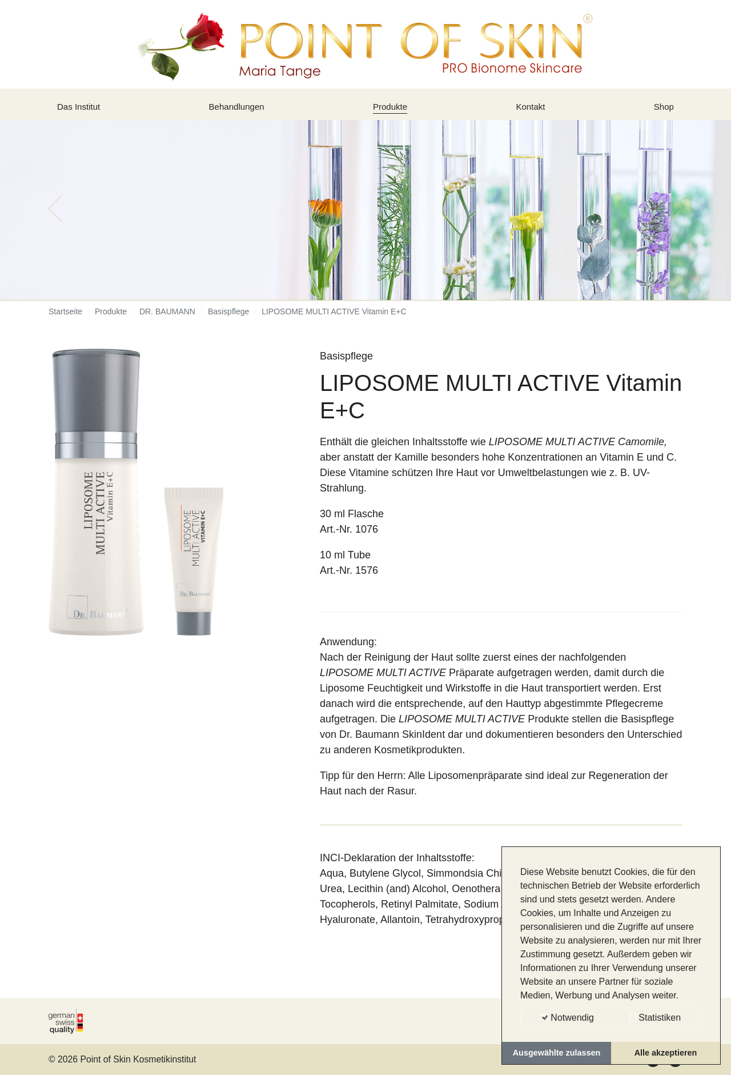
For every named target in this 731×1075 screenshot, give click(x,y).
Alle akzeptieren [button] (665, 1052)
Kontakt (532, 110)
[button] (55, 217)
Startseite (65, 320)
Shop (662, 110)
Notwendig (567, 1017)
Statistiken (655, 1017)
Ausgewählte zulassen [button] (557, 1052)
